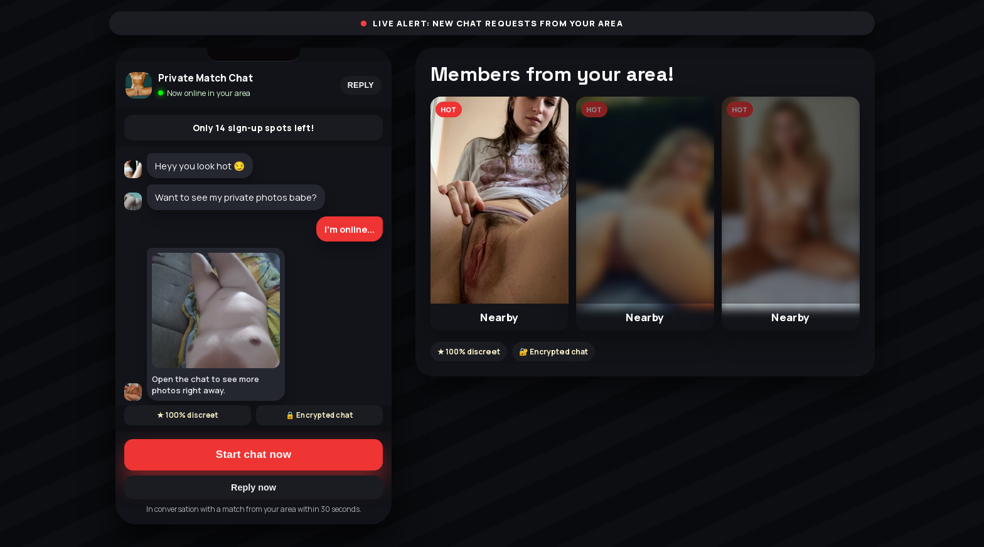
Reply (361, 85)
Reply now (253, 487)
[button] (499, 214)
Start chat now (253, 454)
